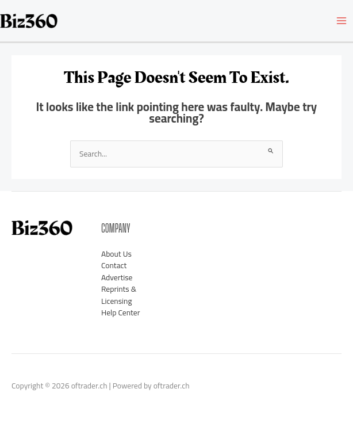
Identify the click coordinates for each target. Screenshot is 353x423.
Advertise (117, 277)
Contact (113, 265)
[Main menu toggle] (342, 21)
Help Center (120, 312)
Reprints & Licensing (118, 294)
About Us (116, 253)
